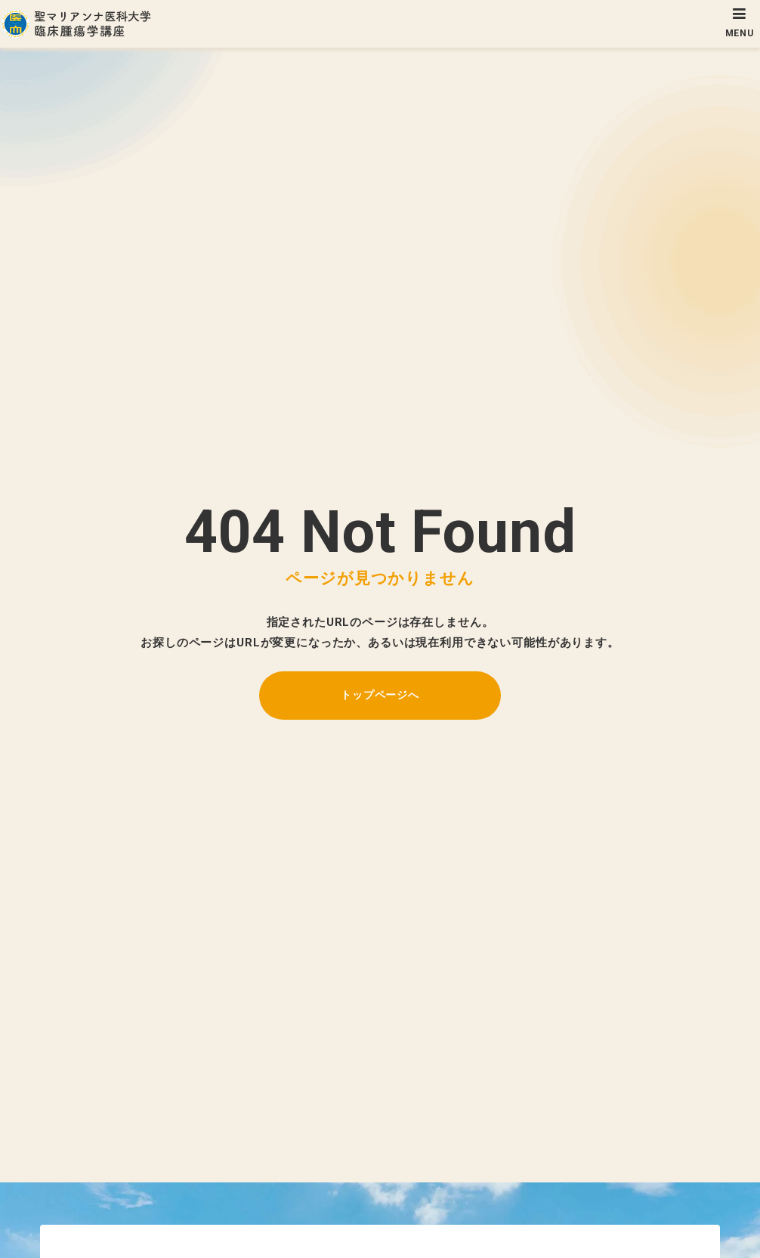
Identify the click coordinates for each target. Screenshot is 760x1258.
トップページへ (380, 695)
